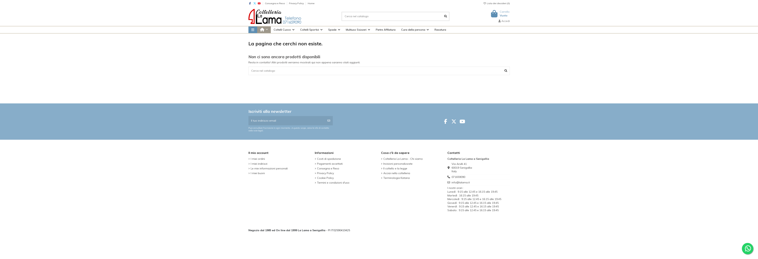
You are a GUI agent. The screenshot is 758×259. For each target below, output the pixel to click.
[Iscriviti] (329, 120)
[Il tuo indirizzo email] (286, 120)
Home (311, 3)
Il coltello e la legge (395, 168)
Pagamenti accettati (330, 163)
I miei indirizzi (259, 163)
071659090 (458, 177)
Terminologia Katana (396, 178)
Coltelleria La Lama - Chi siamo (403, 159)
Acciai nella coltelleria (396, 173)
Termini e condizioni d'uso (333, 182)
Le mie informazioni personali (269, 168)
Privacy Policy (296, 3)
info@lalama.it (461, 182)
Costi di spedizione (329, 159)
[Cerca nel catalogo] (445, 16)
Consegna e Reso (275, 3)
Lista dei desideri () (496, 3)
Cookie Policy (325, 178)
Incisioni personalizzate (398, 163)
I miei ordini (258, 159)
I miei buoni (258, 173)
